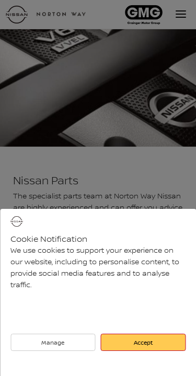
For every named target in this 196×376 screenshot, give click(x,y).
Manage (52, 342)
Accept (143, 342)
